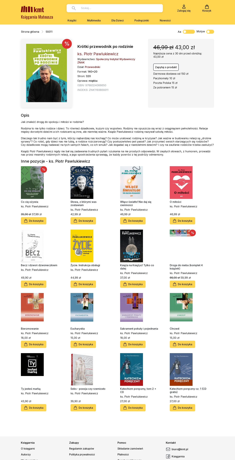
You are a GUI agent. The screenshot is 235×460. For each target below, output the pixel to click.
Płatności (123, 454)
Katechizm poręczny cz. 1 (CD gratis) (188, 390)
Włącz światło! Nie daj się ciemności (135, 203)
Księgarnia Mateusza (37, 17)
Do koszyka (33, 221)
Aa (179, 31)
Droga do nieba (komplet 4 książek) (186, 267)
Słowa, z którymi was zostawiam (83, 203)
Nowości (165, 20)
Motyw (205, 32)
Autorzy (26, 454)
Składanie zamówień (130, 448)
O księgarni (28, 448)
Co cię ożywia (29, 201)
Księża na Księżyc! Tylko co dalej (137, 267)
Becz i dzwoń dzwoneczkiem (39, 265)
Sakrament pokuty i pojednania (139, 328)
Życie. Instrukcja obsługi (85, 265)
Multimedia (94, 20)
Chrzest (174, 328)
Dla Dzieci (117, 20)
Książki (72, 20)
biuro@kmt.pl (177, 449)
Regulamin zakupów (81, 448)
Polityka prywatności (82, 454)
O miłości (175, 201)
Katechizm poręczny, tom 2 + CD (138, 390)
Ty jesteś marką (30, 388)
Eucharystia (77, 328)
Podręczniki (141, 20)
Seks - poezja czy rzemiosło (87, 388)
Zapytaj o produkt (166, 67)
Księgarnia (175, 456)
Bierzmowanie (30, 328)
